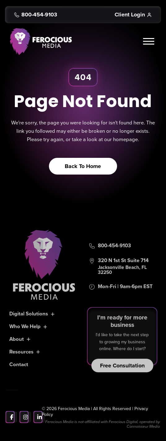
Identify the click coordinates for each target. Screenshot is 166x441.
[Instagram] (25, 417)
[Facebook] (11, 417)
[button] (149, 41)
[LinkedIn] (39, 417)
